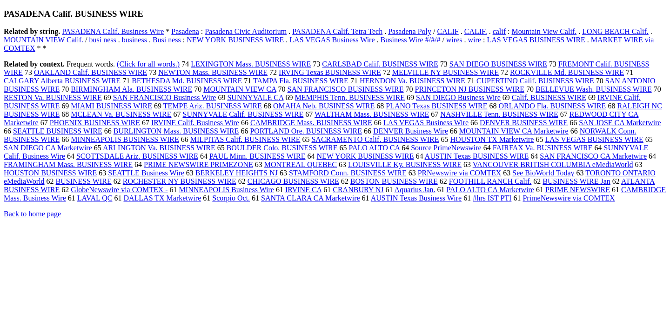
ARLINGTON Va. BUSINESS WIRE (159, 148)
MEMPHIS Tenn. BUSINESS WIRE (350, 97)
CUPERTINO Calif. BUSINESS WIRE (535, 81)
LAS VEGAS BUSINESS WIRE (536, 40)
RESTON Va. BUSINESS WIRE (53, 97)
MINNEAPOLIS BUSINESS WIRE (125, 139)
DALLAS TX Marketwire (162, 198)
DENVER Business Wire (410, 131)
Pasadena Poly (409, 31)
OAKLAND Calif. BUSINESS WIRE (90, 72)
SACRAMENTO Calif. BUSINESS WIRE (375, 139)
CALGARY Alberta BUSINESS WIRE (62, 81)
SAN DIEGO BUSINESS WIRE (498, 64)
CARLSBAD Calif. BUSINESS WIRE (380, 64)
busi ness (102, 40)
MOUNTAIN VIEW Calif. (43, 40)
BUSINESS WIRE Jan (576, 181)
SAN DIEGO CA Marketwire (48, 148)
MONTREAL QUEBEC (300, 164)
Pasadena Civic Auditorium (246, 31)
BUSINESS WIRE (84, 181)
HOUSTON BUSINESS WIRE (50, 173)
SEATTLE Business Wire (146, 173)
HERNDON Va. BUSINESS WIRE (412, 81)
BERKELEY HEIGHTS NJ (236, 173)
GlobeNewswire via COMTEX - (119, 190)
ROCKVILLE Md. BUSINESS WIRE (567, 72)
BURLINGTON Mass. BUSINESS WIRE (176, 131)
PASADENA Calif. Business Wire (113, 31)
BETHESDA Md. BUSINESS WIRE (187, 81)
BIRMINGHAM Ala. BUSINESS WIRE (131, 89)
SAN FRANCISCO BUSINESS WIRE (346, 89)
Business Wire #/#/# (411, 40)
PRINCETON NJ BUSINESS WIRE (469, 89)
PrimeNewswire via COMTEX (569, 198)
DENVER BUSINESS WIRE (524, 123)
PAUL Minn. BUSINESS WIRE (257, 156)
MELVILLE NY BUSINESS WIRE (445, 72)
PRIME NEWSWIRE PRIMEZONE (198, 164)
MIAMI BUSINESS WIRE (111, 106)
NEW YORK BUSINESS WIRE (235, 40)
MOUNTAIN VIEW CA (239, 89)
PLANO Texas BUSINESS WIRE (436, 106)
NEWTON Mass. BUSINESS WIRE (213, 72)
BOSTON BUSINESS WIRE (394, 181)
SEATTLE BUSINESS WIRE (57, 131)
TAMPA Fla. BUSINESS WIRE (300, 81)
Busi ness (167, 40)
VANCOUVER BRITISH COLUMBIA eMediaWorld (553, 164)
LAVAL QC (95, 198)
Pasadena (185, 31)
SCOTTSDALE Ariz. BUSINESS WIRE (137, 156)
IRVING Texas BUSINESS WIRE (330, 72)
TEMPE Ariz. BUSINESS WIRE (212, 106)
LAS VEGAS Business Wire (332, 40)
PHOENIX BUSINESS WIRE (95, 123)
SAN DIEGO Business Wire (458, 97)
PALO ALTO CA (374, 148)
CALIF (447, 31)
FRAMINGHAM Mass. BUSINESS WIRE (68, 164)
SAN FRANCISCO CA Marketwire (593, 156)
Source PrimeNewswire (446, 148)
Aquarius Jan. (415, 190)
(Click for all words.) (148, 64)
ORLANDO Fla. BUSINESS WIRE (552, 106)
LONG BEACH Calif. (615, 31)
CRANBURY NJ (358, 190)
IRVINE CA (303, 190)
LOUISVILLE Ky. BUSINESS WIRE (405, 164)
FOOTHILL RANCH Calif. (490, 181)
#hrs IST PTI (492, 198)
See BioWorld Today (543, 173)
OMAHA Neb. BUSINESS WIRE (324, 106)
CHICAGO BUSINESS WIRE (293, 181)
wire (474, 40)
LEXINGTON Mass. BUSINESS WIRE (251, 64)
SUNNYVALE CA (255, 97)
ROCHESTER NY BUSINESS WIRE (179, 181)
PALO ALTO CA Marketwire (490, 190)
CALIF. (475, 31)
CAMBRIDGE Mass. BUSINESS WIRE (311, 123)
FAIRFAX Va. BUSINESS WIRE (543, 148)
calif (499, 31)
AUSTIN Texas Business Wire (416, 198)
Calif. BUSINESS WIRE (549, 97)
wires (454, 40)
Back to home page (32, 214)
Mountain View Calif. (544, 31)
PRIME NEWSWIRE (577, 190)
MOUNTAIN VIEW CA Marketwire (514, 131)
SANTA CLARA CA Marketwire (310, 198)
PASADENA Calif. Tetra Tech (337, 31)
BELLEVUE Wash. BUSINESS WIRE (594, 89)
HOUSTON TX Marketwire (492, 139)
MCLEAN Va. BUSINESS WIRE (121, 114)
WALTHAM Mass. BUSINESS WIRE (372, 114)
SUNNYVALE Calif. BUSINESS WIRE (242, 114)
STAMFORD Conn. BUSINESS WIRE (348, 173)
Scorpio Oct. (231, 198)
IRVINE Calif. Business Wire (195, 123)
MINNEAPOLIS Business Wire (226, 190)
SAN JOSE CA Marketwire (620, 123)
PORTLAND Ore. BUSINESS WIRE (306, 131)
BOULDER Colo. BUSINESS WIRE (282, 148)
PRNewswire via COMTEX (460, 173)
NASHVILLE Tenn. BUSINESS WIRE (499, 114)
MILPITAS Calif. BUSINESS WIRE (245, 139)
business (134, 40)
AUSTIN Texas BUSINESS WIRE (477, 156)
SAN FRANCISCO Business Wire (164, 97)
